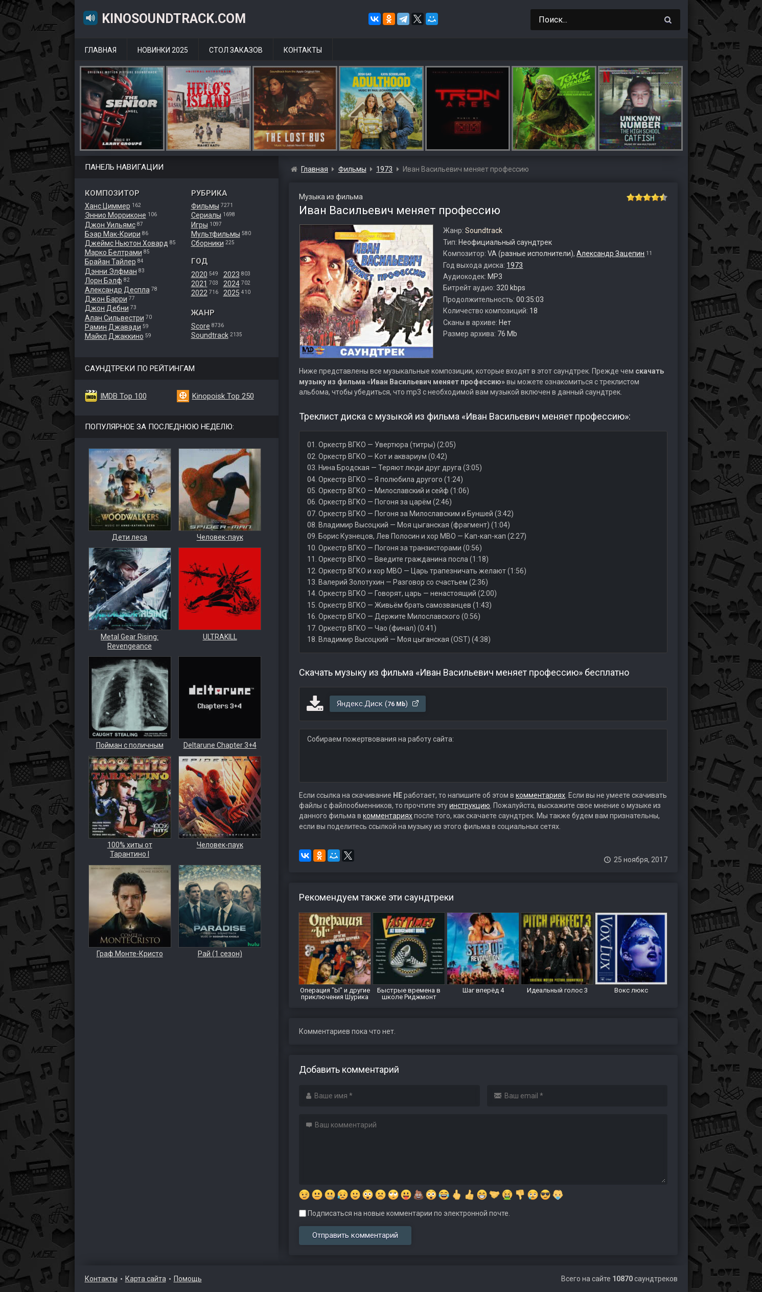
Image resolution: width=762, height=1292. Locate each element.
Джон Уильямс (110, 225)
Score (200, 326)
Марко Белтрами (113, 252)
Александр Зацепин (610, 253)
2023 (231, 274)
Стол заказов (236, 50)
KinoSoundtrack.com (164, 18)
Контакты (303, 50)
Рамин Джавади (113, 327)
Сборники (207, 243)
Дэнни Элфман (111, 271)
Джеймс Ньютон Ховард (126, 243)
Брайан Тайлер (110, 262)
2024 (231, 284)
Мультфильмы (215, 234)
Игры (199, 225)
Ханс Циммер (107, 206)
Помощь (188, 1279)
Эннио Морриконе (115, 215)
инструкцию (469, 805)
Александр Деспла (117, 290)
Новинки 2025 (162, 50)
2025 (231, 293)
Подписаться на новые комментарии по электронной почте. (404, 1213)
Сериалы (206, 215)
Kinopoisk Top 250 (223, 396)
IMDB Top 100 (123, 396)
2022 (199, 293)
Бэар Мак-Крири (113, 234)
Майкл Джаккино (114, 336)
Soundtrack (209, 335)
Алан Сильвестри (114, 318)
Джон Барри (106, 299)
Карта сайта (145, 1279)
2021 (199, 284)
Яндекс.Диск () (378, 703)
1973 (514, 265)
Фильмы (205, 206)
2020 (199, 274)
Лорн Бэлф (103, 280)
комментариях (540, 795)
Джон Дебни (107, 308)
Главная (101, 50)
